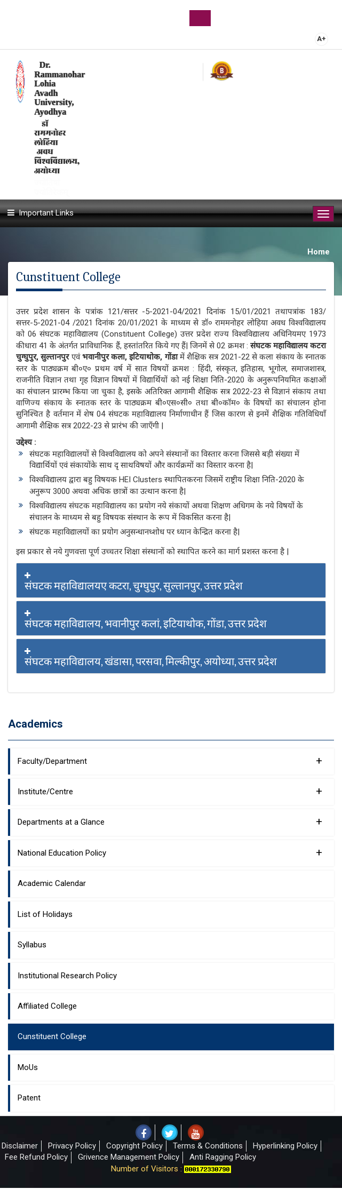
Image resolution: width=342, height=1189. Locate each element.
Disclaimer (20, 1146)
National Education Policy (170, 852)
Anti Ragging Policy (222, 1157)
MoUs (28, 1067)
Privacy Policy (72, 1146)
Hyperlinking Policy (285, 1146)
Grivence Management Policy (128, 1157)
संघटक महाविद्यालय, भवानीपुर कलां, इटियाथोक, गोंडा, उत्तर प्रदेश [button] (171, 620)
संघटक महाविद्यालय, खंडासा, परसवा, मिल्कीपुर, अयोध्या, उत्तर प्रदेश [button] (171, 658)
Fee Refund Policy (36, 1157)
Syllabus (32, 944)
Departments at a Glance (170, 821)
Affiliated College (47, 1006)
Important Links (46, 213)
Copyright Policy (134, 1146)
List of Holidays (45, 914)
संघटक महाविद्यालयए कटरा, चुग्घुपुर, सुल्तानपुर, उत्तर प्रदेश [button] (171, 582)
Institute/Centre (170, 791)
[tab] (171, 580)
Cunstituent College (52, 1036)
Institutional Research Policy (67, 975)
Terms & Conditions (208, 1146)
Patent (29, 1098)
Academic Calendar (52, 883)
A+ (321, 39)
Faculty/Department (170, 760)
